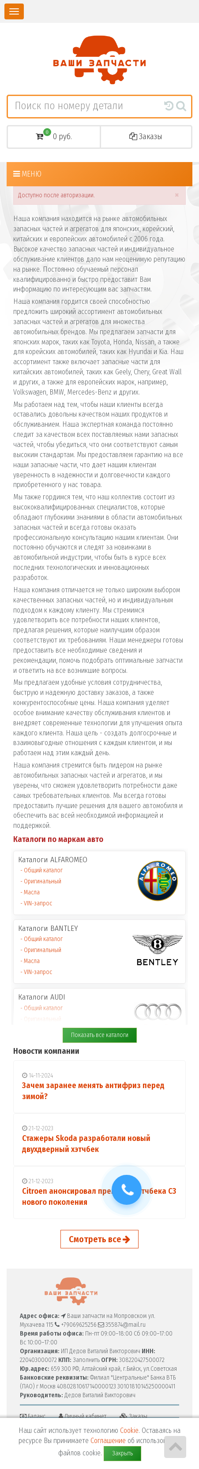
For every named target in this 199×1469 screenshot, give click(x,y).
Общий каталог (43, 870)
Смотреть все (99, 1239)
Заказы (145, 136)
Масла (32, 892)
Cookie (129, 1430)
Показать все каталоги (99, 1035)
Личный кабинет (82, 1416)
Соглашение (108, 1440)
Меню (27, 174)
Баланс (32, 1416)
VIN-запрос (38, 903)
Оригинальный (42, 881)
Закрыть (122, 1453)
